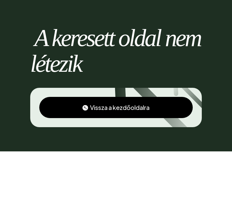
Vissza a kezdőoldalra (120, 107)
